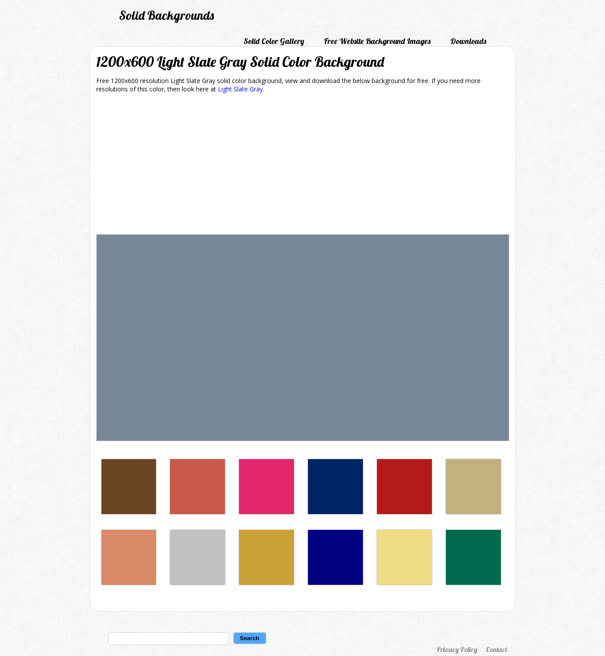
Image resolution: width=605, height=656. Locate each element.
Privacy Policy (456, 649)
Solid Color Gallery (273, 41)
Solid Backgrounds (166, 15)
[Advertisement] (302, 165)
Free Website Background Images (377, 41)
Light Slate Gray (240, 89)
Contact (496, 649)
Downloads (468, 41)
